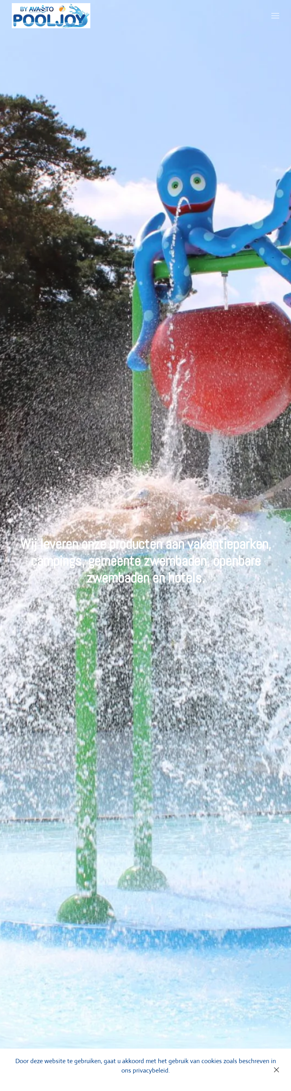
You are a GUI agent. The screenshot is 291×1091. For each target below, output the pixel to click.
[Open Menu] (275, 15)
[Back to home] (51, 15)
